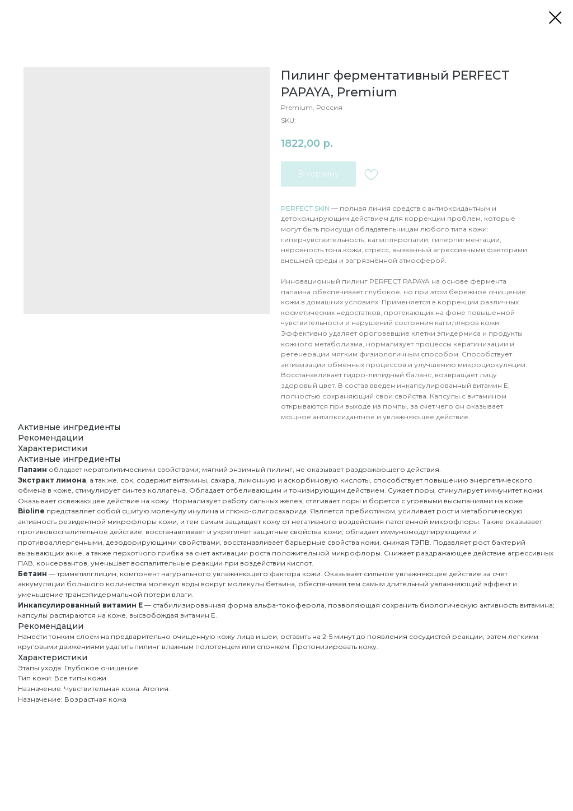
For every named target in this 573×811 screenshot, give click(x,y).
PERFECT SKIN (305, 208)
